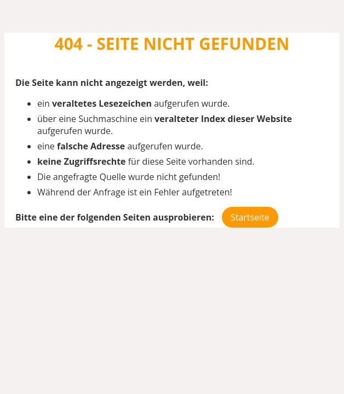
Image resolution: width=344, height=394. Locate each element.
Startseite (250, 217)
